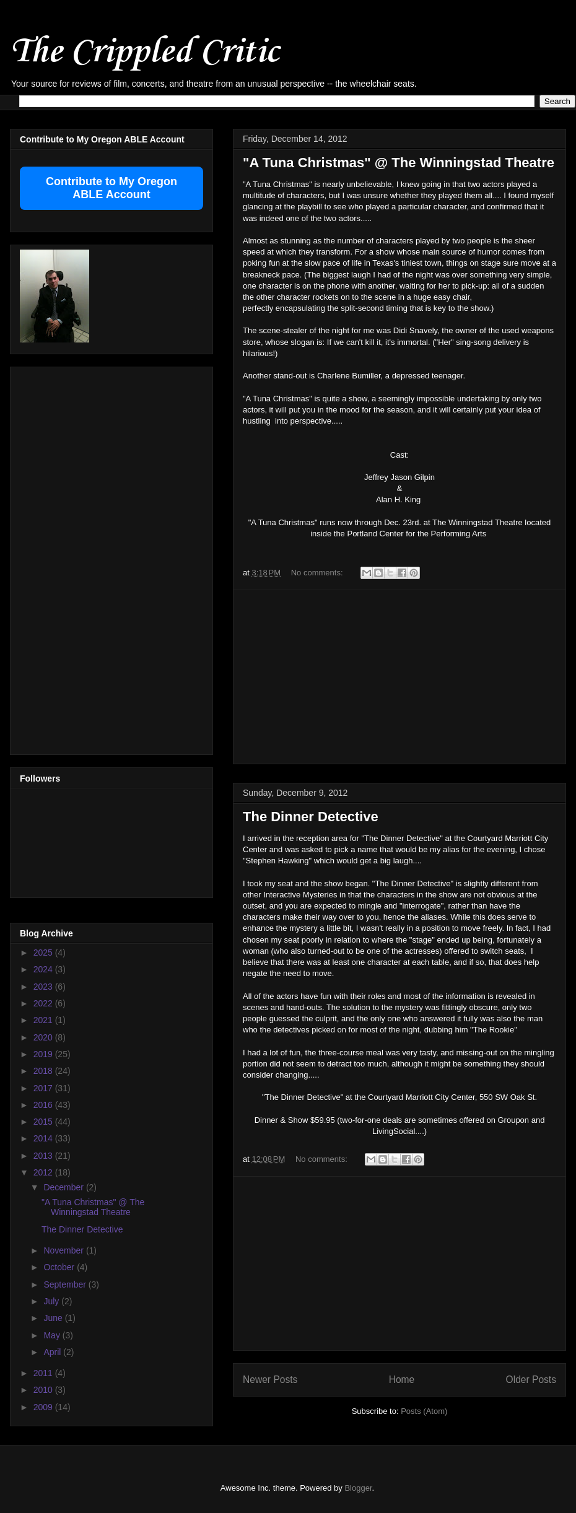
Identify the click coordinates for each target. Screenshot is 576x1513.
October (60, 1267)
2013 (44, 1156)
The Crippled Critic (144, 52)
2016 (44, 1105)
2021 (44, 1020)
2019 (44, 1054)
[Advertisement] (399, 677)
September (65, 1284)
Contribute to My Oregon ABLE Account (111, 188)
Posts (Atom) (424, 1411)
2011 (44, 1373)
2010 (44, 1390)
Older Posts (531, 1379)
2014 (44, 1138)
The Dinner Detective (310, 816)
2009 (44, 1407)
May (52, 1335)
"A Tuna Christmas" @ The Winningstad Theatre (398, 162)
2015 (44, 1122)
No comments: (318, 572)
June (53, 1318)
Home (402, 1379)
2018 (44, 1071)
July (52, 1301)
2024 (44, 969)
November (64, 1250)
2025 (44, 952)
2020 (44, 1037)
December (64, 1187)
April (53, 1352)
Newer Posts (270, 1379)
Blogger (358, 1488)
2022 (44, 1003)
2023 (44, 987)
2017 (44, 1088)
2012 (44, 1172)
